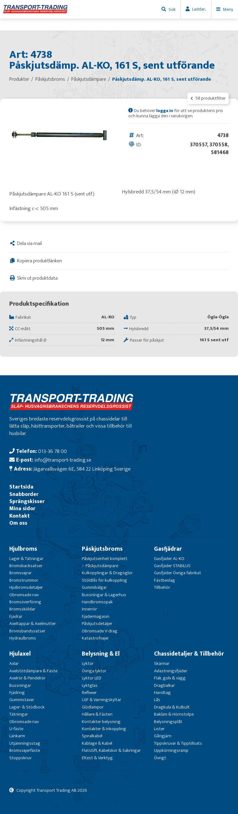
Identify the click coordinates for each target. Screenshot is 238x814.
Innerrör (89, 609)
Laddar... (199, 9)
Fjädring (17, 692)
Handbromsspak (97, 602)
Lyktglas (90, 685)
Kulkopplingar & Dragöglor (107, 573)
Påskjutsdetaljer (97, 623)
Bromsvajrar (20, 573)
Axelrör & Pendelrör (27, 678)
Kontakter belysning (101, 722)
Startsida (21, 486)
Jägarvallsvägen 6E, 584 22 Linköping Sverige (81, 468)
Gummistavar (21, 700)
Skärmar (162, 663)
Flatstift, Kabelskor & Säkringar (111, 750)
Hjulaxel (20, 654)
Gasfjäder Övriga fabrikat (177, 573)
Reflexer (89, 692)
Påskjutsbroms (102, 549)
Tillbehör (162, 587)
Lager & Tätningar (26, 558)
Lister (159, 729)
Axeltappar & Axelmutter (32, 623)
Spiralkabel (92, 736)
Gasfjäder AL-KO (169, 558)
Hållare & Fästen (97, 714)
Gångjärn (162, 736)
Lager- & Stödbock (27, 707)
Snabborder (23, 494)
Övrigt (160, 758)
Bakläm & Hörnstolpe (174, 714)
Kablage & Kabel (97, 743)
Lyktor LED (91, 678)
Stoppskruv (20, 758)
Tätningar (18, 714)
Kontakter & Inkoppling (104, 729)
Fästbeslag (164, 580)
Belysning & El (101, 654)
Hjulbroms (23, 549)
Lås (157, 700)
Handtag (162, 692)
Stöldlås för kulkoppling (104, 580)
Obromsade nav (24, 595)
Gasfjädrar (168, 549)
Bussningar (20, 685)
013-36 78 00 (52, 451)
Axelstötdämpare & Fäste (33, 671)
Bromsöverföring (25, 602)
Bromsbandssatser (27, 631)
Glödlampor (93, 707)
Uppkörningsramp (171, 750)
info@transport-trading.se (62, 459)
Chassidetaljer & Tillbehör (189, 654)
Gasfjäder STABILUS (172, 566)
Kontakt (19, 515)
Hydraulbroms (22, 638)
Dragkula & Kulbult (172, 707)
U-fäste (16, 729)
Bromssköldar (22, 609)
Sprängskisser (27, 501)
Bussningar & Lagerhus (104, 595)
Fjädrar (15, 616)
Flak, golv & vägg (170, 678)
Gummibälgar (94, 587)
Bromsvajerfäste (24, 750)
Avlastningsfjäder (170, 671)
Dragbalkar (164, 685)
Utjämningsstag (24, 743)
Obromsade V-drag (99, 631)
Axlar (14, 663)
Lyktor (88, 663)
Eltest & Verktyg (97, 758)
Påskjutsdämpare (102, 566)
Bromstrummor (23, 580)
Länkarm (17, 736)
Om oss (18, 523)
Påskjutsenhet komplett (104, 558)
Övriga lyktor (94, 671)
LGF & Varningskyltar (101, 700)
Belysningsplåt (168, 722)
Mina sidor (22, 508)
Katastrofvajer (95, 638)
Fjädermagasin (95, 616)
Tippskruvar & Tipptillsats (178, 743)
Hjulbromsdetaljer (26, 587)
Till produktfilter (208, 98)
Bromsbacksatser (25, 566)
